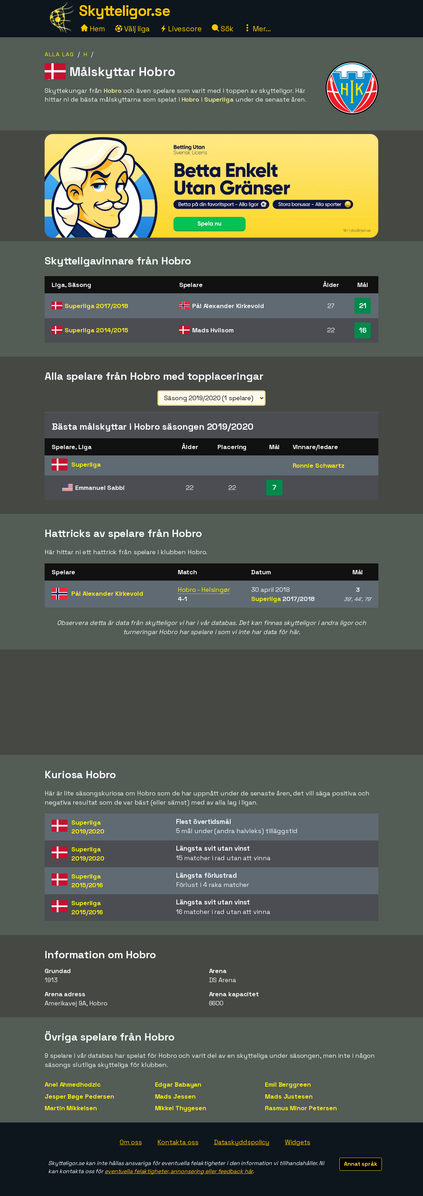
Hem (93, 28)
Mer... (257, 28)
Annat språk (360, 1164)
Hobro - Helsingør (204, 590)
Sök (223, 28)
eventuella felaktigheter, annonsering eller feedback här (179, 1171)
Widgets (297, 1142)
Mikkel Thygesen (181, 1108)
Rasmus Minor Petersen (301, 1108)
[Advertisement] (211, 702)
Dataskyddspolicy (241, 1142)
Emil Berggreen (288, 1084)
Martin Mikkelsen (71, 1108)
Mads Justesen (289, 1096)
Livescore (181, 28)
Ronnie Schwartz (319, 465)
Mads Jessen (175, 1096)
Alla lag (59, 54)
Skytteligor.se (124, 10)
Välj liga (132, 28)
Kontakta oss (178, 1142)
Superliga (96, 306)
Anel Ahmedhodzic (72, 1084)
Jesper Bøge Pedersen (79, 1096)
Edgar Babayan (178, 1084)
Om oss (131, 1142)
